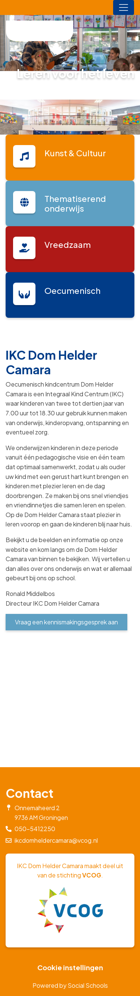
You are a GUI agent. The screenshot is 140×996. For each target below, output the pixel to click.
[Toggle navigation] (123, 7)
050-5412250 (35, 829)
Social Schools (88, 985)
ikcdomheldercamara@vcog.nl (56, 840)
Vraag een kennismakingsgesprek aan (66, 622)
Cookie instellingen (70, 967)
